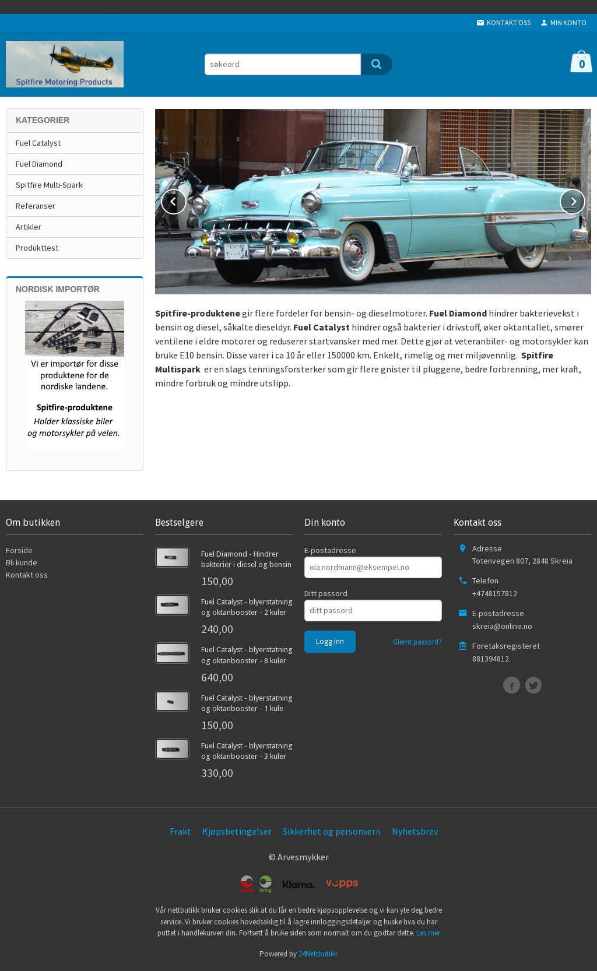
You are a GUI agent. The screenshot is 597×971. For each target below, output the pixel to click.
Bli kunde (21, 562)
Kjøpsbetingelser (237, 831)
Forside (19, 550)
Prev (186, 199)
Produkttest (37, 247)
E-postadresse (330, 550)
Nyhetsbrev (415, 831)
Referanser (35, 205)
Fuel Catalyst (38, 143)
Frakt (180, 831)
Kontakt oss (27, 574)
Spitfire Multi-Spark (49, 185)
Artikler (28, 226)
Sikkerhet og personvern (332, 831)
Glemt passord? (417, 642)
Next (584, 199)
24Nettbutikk (318, 954)
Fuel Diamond (39, 164)
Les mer (428, 933)
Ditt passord (325, 593)
